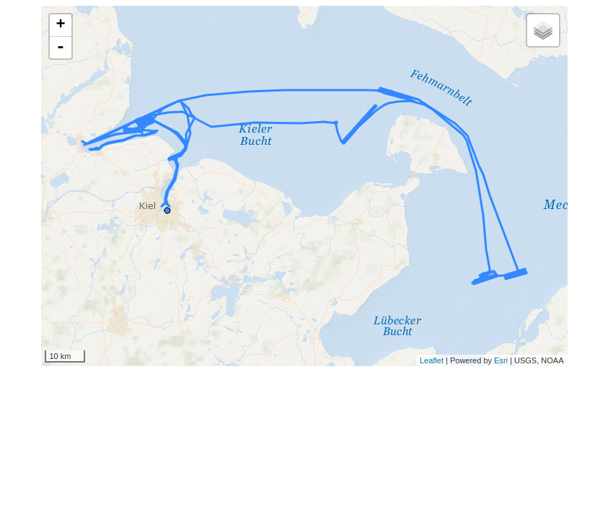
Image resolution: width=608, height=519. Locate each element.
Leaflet (432, 360)
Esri (501, 360)
